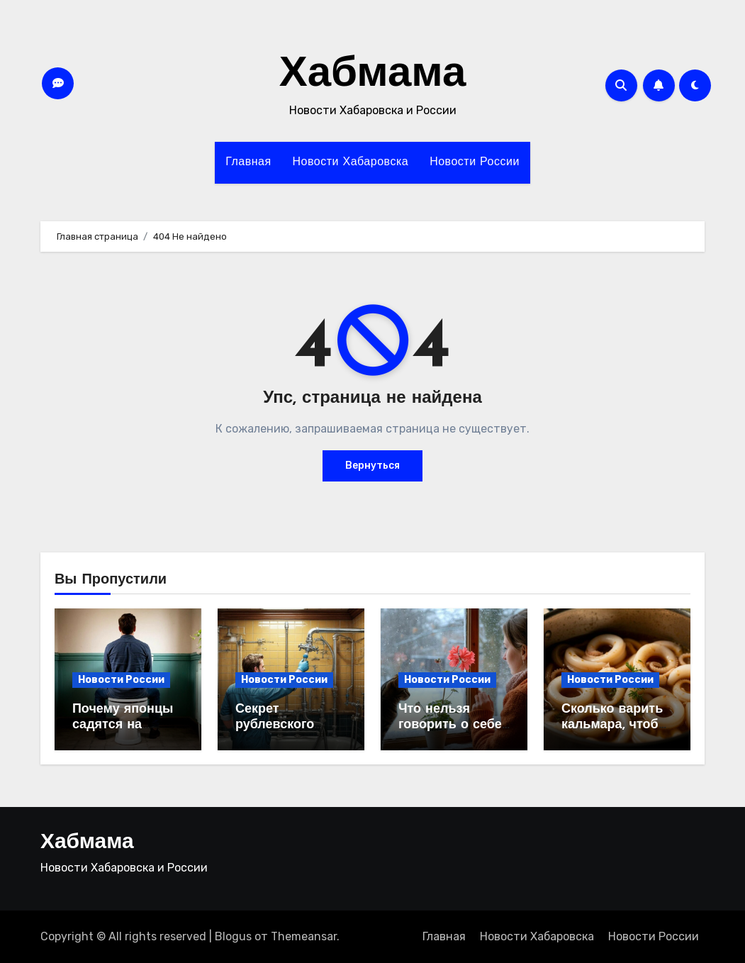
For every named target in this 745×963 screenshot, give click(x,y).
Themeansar (304, 936)
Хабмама (372, 75)
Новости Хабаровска (351, 162)
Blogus (233, 936)
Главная (248, 162)
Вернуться (372, 466)
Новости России (475, 162)
